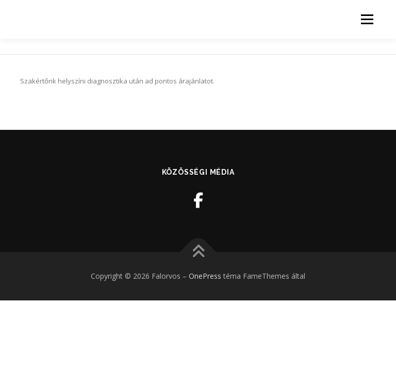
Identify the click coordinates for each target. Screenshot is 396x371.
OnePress (205, 276)
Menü (367, 19)
